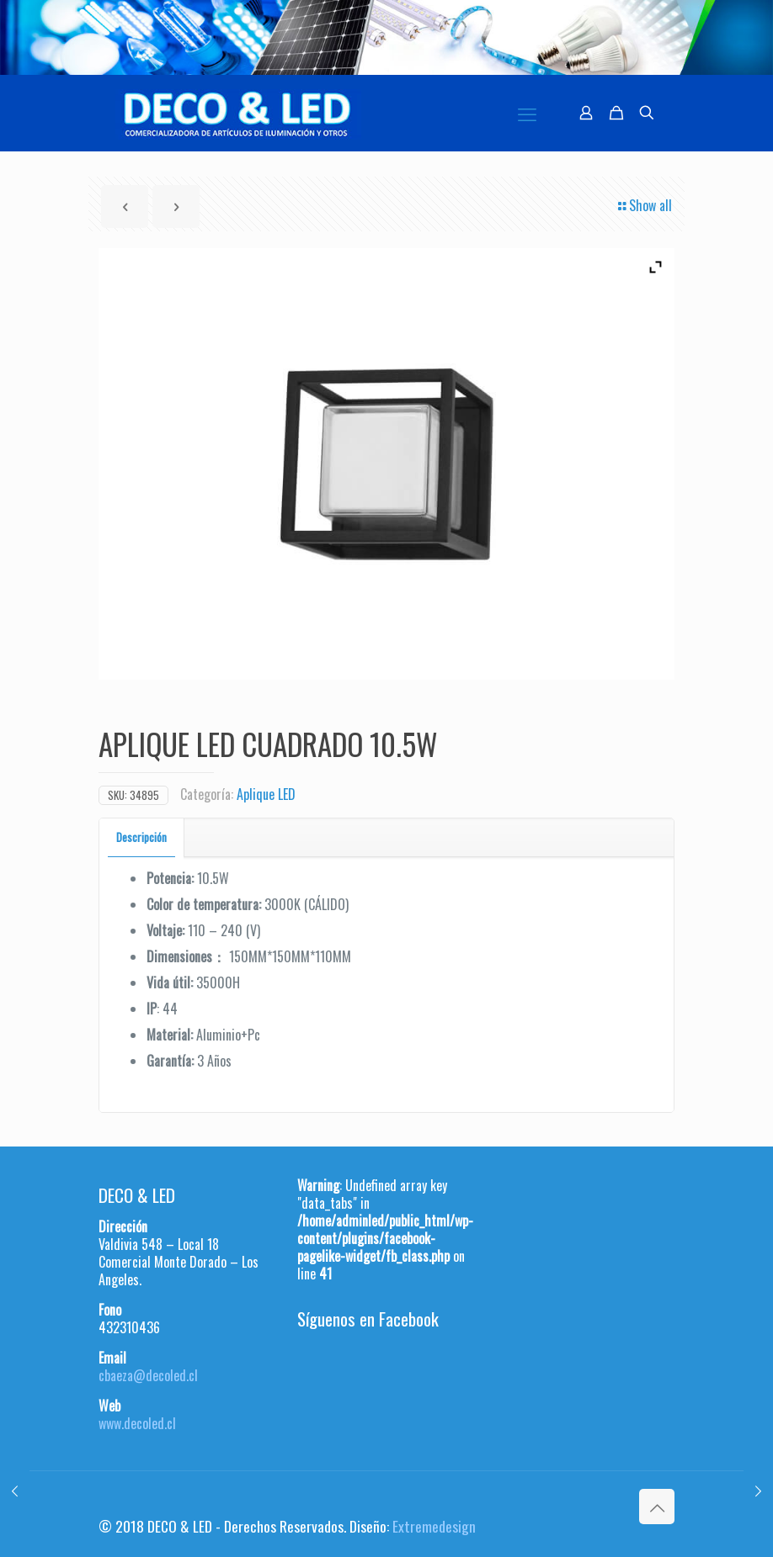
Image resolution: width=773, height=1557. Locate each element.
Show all (644, 205)
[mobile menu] (527, 112)
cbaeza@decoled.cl (148, 1375)
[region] (386, 37)
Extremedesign (434, 1526)
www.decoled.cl (137, 1423)
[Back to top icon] (656, 1506)
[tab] (141, 837)
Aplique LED (266, 794)
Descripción (141, 837)
